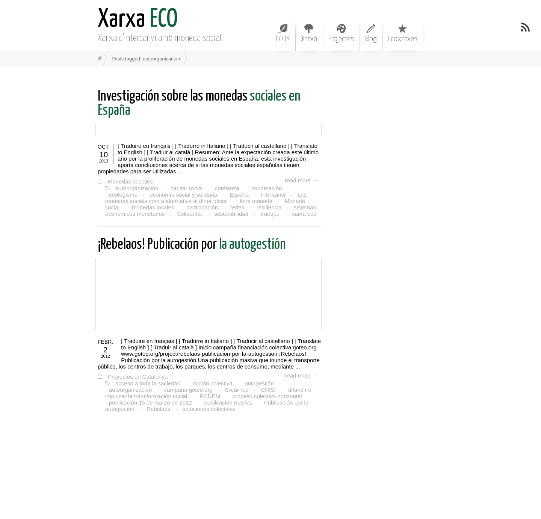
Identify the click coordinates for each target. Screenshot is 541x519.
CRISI (268, 390)
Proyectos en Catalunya (138, 376)
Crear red (237, 390)
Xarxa (309, 33)
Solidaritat (189, 214)
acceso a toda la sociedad (147, 383)
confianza (227, 188)
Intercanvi (273, 194)
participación (202, 207)
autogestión (259, 383)
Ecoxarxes (402, 33)
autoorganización (136, 188)
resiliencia (269, 207)
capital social (187, 188)
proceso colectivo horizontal (267, 396)
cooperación (266, 188)
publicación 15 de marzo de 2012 (150, 402)
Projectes (341, 33)
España (239, 194)
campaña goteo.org (188, 390)
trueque (270, 214)
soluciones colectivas (209, 409)
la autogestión (192, 245)
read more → (301, 180)
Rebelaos (158, 409)
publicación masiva (228, 402)
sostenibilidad (231, 214)
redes (237, 207)
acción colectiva (213, 383)
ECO (138, 20)
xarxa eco (304, 214)
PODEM (209, 396)
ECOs (283, 33)
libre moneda (256, 201)
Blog (370, 33)
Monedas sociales (130, 181)
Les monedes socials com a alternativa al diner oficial (206, 197)
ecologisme (123, 194)
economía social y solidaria (183, 194)
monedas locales (153, 207)
